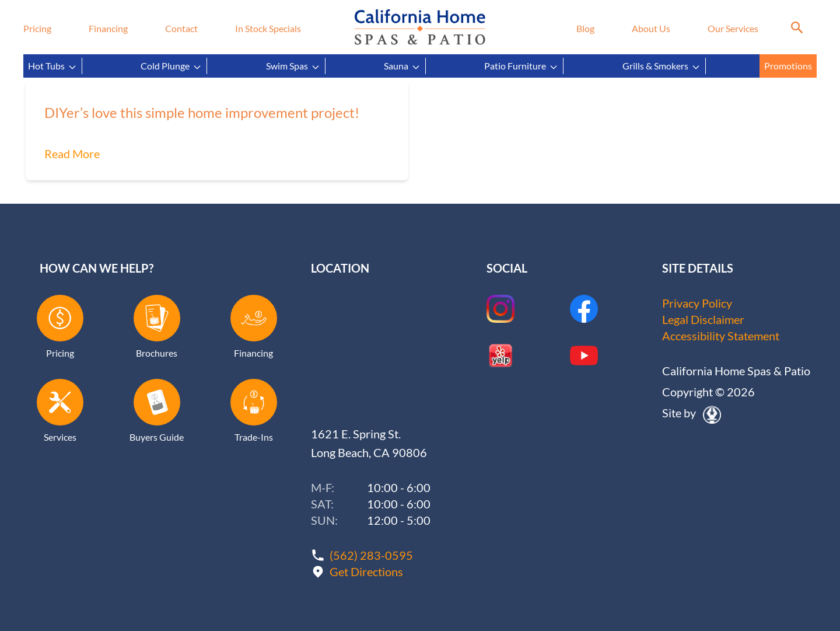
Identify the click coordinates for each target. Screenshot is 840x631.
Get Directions (366, 571)
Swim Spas (293, 66)
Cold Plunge (171, 66)
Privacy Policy (697, 303)
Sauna (402, 66)
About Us (651, 28)
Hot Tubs (52, 66)
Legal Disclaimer (703, 319)
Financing (108, 28)
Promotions (788, 65)
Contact (181, 28)
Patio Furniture (521, 66)
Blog (585, 28)
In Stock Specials (268, 28)
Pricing (37, 28)
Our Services (733, 28)
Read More (72, 154)
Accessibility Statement (720, 336)
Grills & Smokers (661, 66)
